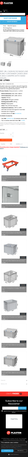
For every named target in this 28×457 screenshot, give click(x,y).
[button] (14, 454)
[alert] (14, 448)
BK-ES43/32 (18, 113)
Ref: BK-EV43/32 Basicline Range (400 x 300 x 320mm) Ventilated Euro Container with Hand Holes (13, 288)
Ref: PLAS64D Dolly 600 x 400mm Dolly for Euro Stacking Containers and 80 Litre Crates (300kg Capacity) (14, 177)
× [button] (26, 442)
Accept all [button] (7, 450)
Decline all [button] (20, 450)
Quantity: (2, 133)
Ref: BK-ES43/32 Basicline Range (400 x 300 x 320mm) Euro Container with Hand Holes (13, 233)
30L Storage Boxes (7, 28)
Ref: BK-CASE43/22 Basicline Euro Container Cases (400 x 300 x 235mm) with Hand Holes (13, 345)
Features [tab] (14, 380)
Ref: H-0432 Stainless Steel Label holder (12, 205)
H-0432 (23, 120)
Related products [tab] (14, 153)
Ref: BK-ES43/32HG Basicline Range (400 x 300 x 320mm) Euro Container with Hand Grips (14, 317)
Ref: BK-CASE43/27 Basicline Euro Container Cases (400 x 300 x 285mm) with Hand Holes (13, 372)
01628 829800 (12, 21)
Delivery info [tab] (14, 384)
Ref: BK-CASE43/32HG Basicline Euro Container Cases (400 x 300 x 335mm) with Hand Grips (14, 260)
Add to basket (6, 140)
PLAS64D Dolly (10, 118)
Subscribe (22, 408)
